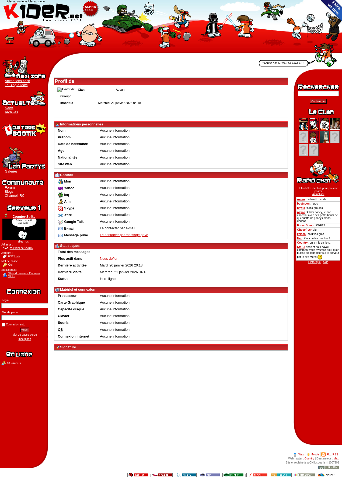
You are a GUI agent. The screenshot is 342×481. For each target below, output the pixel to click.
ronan (301, 199)
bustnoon (303, 203)
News (9, 108)
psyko (301, 207)
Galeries (11, 171)
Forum (10, 187)
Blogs (9, 191)
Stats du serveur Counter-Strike (24, 275)
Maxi (336, 458)
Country (302, 242)
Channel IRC (15, 196)
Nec (299, 238)
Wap (301, 454)
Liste (17, 256)
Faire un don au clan (331, 11)
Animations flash (17, 81)
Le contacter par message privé (124, 235)
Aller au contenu (17, 1)
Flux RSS (332, 454)
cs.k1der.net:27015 (21, 248)
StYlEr (301, 246)
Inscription (25, 339)
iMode (315, 454)
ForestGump (305, 225)
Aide (325, 262)
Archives (11, 112)
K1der (171, 26)
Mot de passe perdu (25, 334)
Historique (314, 262)
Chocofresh (304, 229)
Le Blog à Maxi (16, 85)
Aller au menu (36, 1)
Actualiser (6, 215)
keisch (301, 234)
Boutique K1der (24, 129)
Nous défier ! (110, 259)
